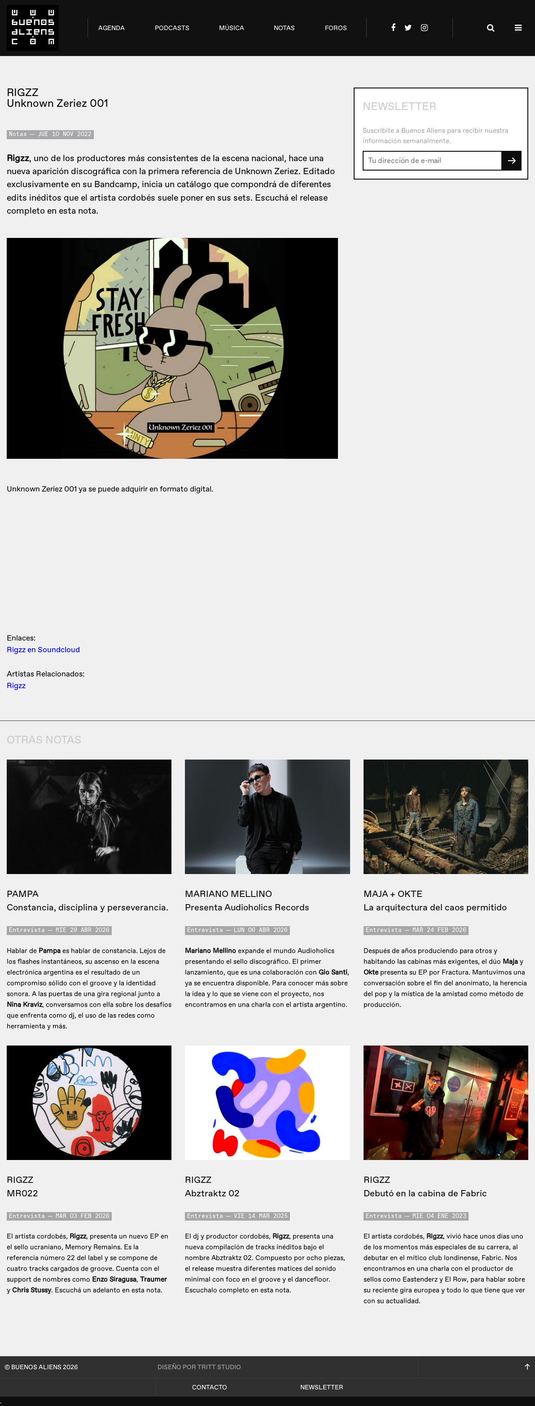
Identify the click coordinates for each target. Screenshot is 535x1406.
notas (284, 28)
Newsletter (321, 1387)
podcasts (172, 28)
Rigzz (16, 685)
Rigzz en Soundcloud (43, 650)
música (231, 28)
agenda (111, 28)
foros (336, 28)
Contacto (209, 1387)
